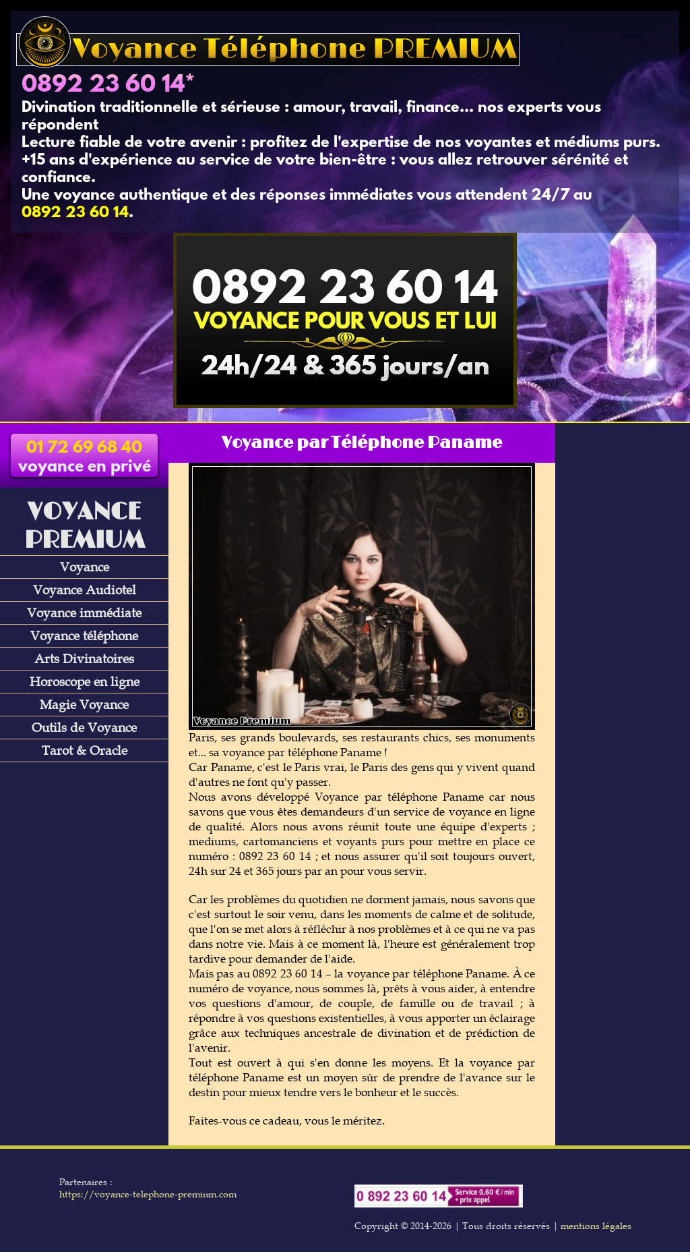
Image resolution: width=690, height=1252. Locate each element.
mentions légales (596, 1226)
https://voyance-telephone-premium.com (148, 1194)
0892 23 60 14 (103, 85)
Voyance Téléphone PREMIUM (268, 49)
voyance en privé (84, 458)
